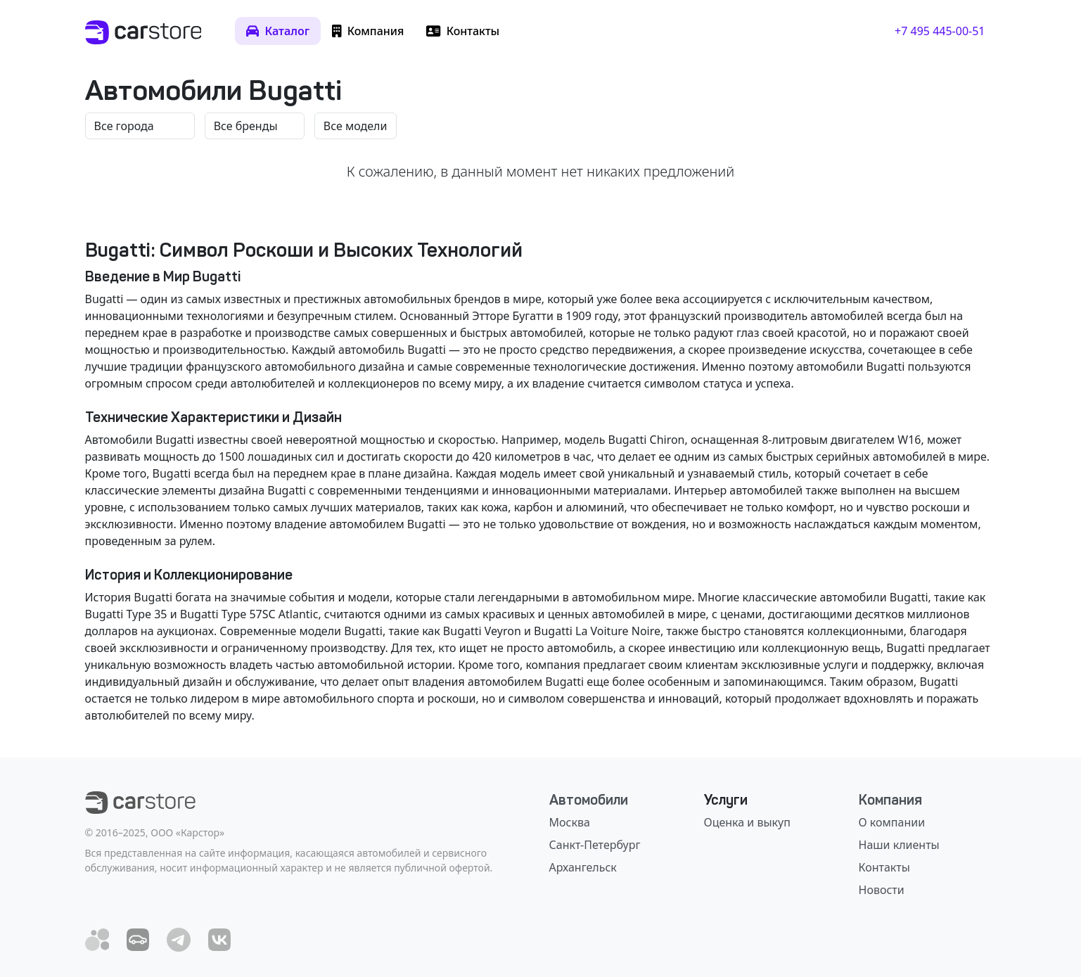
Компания (890, 799)
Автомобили (588, 799)
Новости (881, 890)
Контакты (884, 867)
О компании (892, 822)
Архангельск (583, 867)
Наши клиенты (899, 845)
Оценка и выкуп (747, 822)
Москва (569, 822)
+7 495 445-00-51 (940, 31)
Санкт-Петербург (595, 845)
